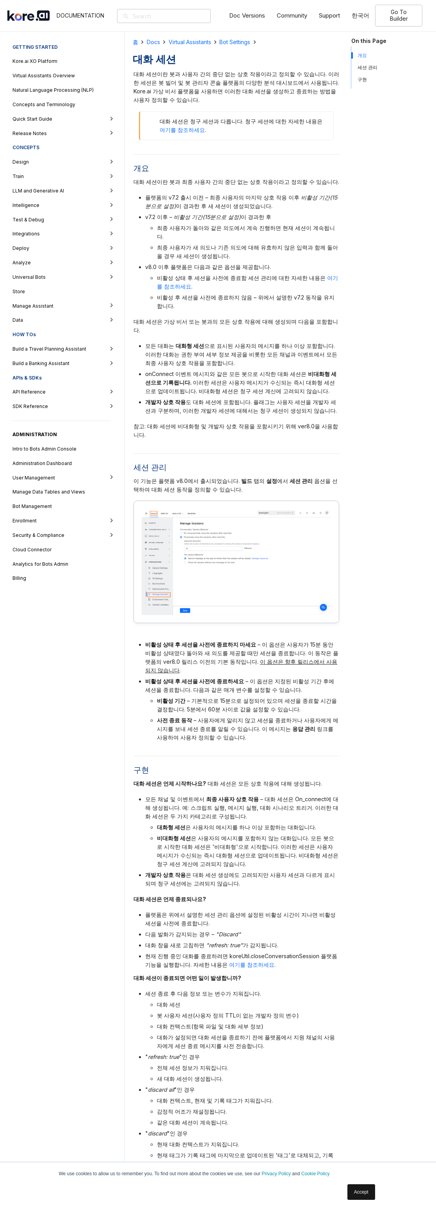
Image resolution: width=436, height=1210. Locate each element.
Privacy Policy (276, 1173)
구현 (362, 79)
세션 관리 (367, 67)
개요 (362, 55)
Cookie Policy (315, 1173)
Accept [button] (361, 1192)
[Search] (177, 16)
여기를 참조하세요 (182, 130)
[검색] (128, 16)
